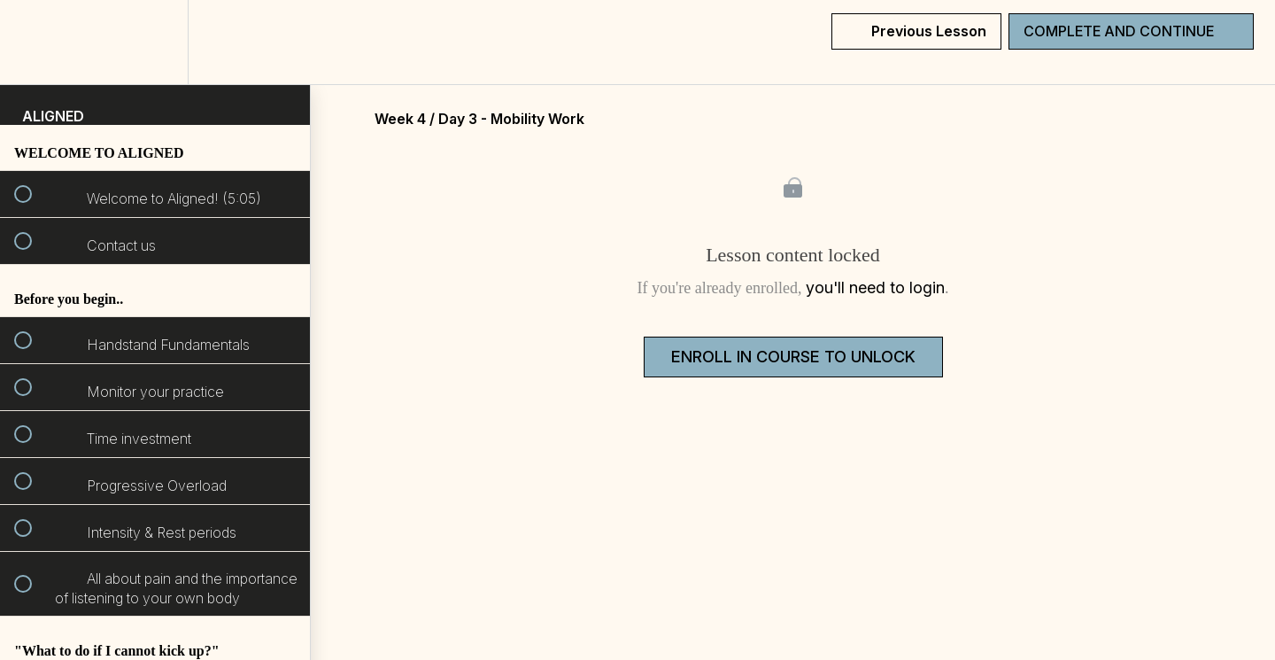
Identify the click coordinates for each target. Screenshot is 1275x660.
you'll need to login (875, 287)
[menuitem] (155, 42)
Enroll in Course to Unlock (793, 356)
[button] (33, 42)
